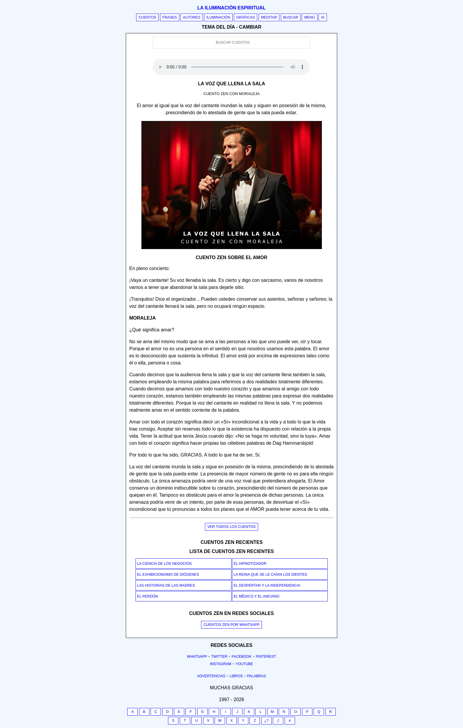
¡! (278, 721)
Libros (236, 676)
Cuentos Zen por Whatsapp (231, 625)
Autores (191, 17)
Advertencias (211, 676)
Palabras (256, 676)
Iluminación (218, 17)
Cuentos (147, 17)
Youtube (244, 664)
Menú (309, 17)
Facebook (241, 657)
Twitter (219, 657)
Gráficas (245, 17)
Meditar (269, 17)
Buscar (290, 17)
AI (323, 17)
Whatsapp (197, 657)
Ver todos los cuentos (231, 527)
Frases (169, 17)
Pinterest (266, 657)
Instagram (220, 664)
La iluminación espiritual (231, 7)
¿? (266, 721)
